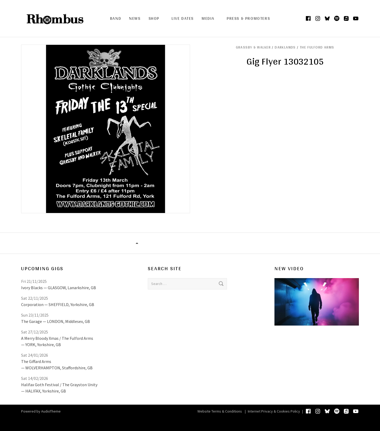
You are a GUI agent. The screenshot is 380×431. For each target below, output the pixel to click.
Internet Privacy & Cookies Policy (274, 411)
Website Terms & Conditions (219, 411)
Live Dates (183, 18)
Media (208, 18)
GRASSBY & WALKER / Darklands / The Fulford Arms (285, 47)
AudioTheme (51, 411)
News (134, 18)
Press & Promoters (248, 18)
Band (115, 18)
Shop (154, 18)
